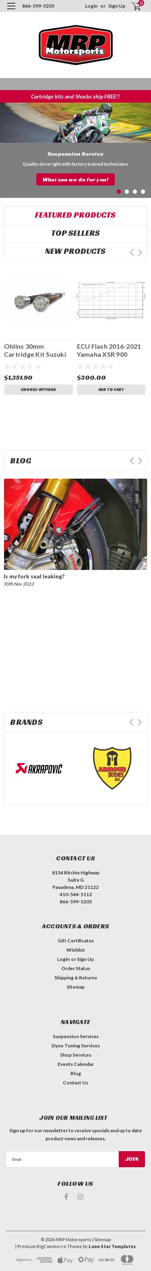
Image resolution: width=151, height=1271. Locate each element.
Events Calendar (76, 1064)
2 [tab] (127, 191)
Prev (131, 252)
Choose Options (38, 389)
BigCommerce (51, 1246)
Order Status (75, 968)
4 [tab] (143, 191)
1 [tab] (119, 191)
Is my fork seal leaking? (34, 576)
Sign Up (116, 6)
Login (91, 6)
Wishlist (75, 950)
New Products (75, 251)
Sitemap (75, 987)
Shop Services (75, 1055)
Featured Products (75, 215)
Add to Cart (111, 389)
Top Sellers (75, 233)
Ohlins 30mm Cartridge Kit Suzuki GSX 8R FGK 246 (35, 350)
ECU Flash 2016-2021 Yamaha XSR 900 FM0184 (109, 350)
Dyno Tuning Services (76, 1046)
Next (140, 252)
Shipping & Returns (75, 978)
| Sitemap (101, 1239)
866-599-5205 (38, 6)
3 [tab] (135, 191)
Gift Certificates (76, 941)
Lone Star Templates (112, 1246)
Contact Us (75, 1083)
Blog (75, 1073)
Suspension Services (76, 1036)
